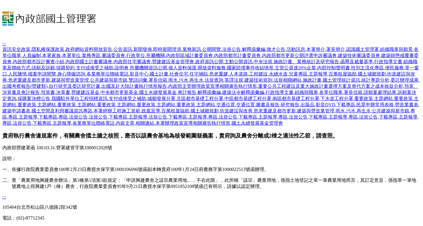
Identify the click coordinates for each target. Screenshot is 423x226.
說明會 (122, 67)
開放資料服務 (212, 67)
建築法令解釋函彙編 (243, 92)
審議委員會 (113, 55)
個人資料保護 (182, 67)
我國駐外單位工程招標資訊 (79, 98)
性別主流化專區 (367, 67)
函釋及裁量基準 (356, 61)
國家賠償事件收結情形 (250, 67)
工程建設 (258, 73)
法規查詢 (214, 80)
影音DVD (325, 104)
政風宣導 (150, 110)
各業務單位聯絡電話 (108, 73)
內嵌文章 (125, 123)
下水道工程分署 (336, 98)
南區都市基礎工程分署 (295, 98)
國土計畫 (159, 73)
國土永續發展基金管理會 (257, 123)
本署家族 (51, 55)
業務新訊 (191, 49)
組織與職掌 (306, 92)
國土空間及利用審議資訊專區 (62, 110)
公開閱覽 (211, 49)
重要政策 (363, 98)
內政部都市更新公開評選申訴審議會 (299, 55)
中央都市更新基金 (119, 92)
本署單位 (71, 55)
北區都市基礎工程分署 (200, 98)
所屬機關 (155, 55)
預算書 (48, 92)
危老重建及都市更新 (29, 80)
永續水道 (278, 73)
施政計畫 (312, 80)
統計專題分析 (375, 80)
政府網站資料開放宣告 (88, 49)
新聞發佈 (142, 49)
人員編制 (31, 55)
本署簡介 (315, 49)
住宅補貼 (198, 73)
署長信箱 (158, 80)
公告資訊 (122, 49)
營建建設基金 (85, 92)
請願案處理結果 (380, 92)
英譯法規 (234, 80)
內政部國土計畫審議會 (88, 61)
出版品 (308, 104)
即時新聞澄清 (167, 49)
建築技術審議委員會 (359, 55)
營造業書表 (406, 104)
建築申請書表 (16, 110)
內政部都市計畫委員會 (237, 55)
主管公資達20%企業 (295, 67)
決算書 (63, 92)
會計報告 (187, 92)
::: (4, 43)
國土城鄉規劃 (372, 73)
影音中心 (139, 73)
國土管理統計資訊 (341, 80)
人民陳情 (17, 73)
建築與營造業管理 (70, 80)
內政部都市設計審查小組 (38, 61)
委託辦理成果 (405, 80)
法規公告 (231, 49)
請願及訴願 (43, 67)
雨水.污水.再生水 (185, 80)
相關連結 (145, 123)
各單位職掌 (331, 92)
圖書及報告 (267, 104)
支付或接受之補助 (94, 67)
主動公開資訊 (239, 61)
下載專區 (345, 104)
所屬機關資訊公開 (148, 67)
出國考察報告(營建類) (25, 86)
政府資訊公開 (209, 61)
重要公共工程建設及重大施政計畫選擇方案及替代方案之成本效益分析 (330, 86)
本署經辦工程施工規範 (117, 110)
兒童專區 (298, 73)
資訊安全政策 (16, 49)
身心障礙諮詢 (71, 73)
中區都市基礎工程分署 (248, 98)
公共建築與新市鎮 (108, 80)
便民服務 (394, 67)
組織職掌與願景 (396, 49)
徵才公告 (276, 49)
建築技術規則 (258, 80)
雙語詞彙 (138, 80)
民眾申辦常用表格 (375, 104)
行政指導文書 (388, 61)
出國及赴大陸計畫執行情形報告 (134, 86)
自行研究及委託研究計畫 (74, 86)
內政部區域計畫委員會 (189, 55)
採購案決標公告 (34, 98)
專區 (13, 116)
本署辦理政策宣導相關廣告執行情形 (193, 123)
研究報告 (290, 104)
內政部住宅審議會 (132, 61)
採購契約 (65, 67)
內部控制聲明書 (333, 67)
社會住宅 (179, 73)
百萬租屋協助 (343, 73)
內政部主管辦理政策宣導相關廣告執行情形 (212, 86)
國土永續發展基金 (158, 92)
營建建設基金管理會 (173, 61)
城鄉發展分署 (161, 98)
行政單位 (135, 55)
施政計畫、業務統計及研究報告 (306, 61)
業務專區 (91, 55)
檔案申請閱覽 (42, 73)
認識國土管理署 (362, 49)
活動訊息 (295, 49)
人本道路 (238, 73)
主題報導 (318, 73)
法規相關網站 (288, 80)
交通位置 (225, 104)
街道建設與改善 (236, 110)
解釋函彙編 (253, 49)
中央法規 (263, 61)
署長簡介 (335, 49)
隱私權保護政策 (48, 49)
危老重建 (218, 73)
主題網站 (383, 98)
